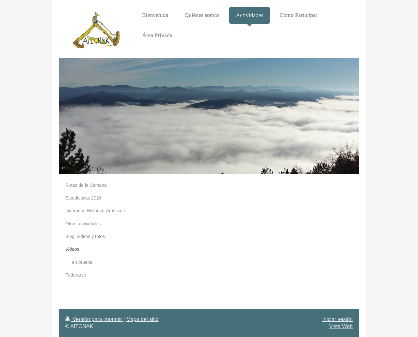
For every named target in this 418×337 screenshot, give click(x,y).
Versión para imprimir (94, 319)
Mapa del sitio (142, 319)
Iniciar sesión (337, 319)
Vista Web (341, 326)
